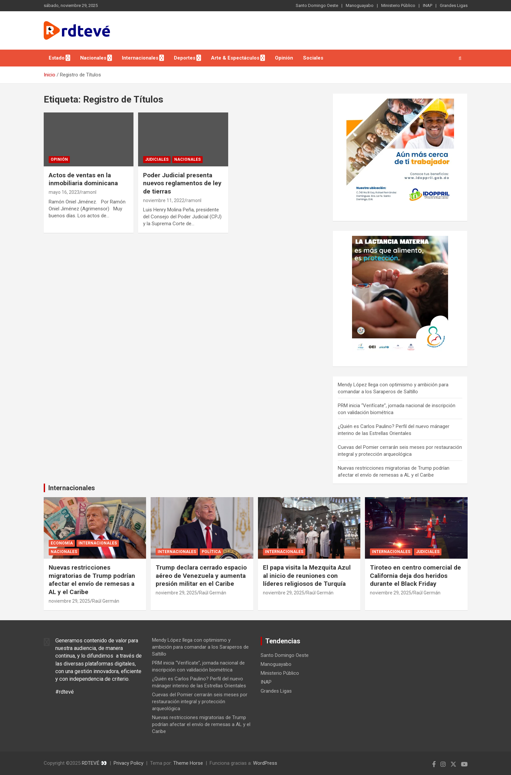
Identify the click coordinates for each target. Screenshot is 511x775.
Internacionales (140, 58)
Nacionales (93, 58)
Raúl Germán (105, 601)
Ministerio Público (398, 5)
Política (211, 551)
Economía (62, 543)
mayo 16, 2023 (64, 192)
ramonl (88, 192)
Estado (57, 58)
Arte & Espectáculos (235, 58)
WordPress (265, 763)
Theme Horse (188, 763)
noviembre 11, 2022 (163, 200)
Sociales (313, 58)
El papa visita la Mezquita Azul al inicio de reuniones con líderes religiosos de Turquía (307, 575)
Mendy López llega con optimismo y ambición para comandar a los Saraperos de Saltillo (200, 647)
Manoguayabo (360, 5)
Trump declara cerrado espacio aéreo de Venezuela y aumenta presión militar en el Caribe (201, 575)
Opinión (284, 58)
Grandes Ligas (454, 5)
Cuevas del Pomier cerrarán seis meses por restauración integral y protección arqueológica (199, 701)
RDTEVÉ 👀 (94, 763)
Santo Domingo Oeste (317, 5)
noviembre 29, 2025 (69, 601)
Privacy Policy (128, 763)
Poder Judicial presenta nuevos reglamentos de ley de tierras (182, 183)
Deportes (184, 58)
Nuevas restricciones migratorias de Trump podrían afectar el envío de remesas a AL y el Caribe (92, 580)
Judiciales (157, 159)
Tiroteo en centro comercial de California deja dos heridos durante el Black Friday (415, 575)
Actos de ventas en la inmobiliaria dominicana (83, 179)
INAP (427, 5)
